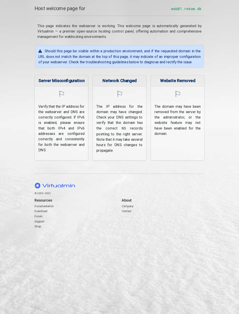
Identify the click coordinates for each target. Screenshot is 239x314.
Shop (38, 226)
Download (41, 210)
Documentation (44, 205)
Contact (163, 223)
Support (40, 220)
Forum (39, 215)
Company (128, 205)
